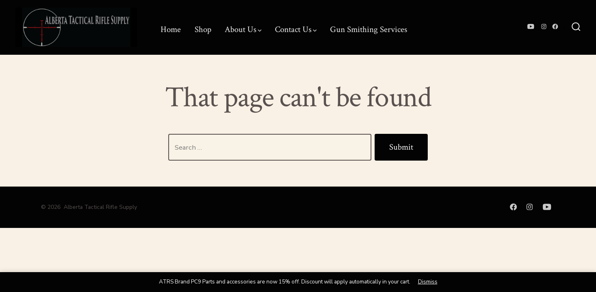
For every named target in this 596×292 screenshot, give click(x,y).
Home (171, 29)
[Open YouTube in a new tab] (530, 26)
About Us (243, 29)
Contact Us (296, 29)
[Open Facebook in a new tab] (555, 26)
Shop (203, 29)
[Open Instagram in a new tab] (544, 26)
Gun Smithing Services (368, 29)
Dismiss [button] (427, 282)
